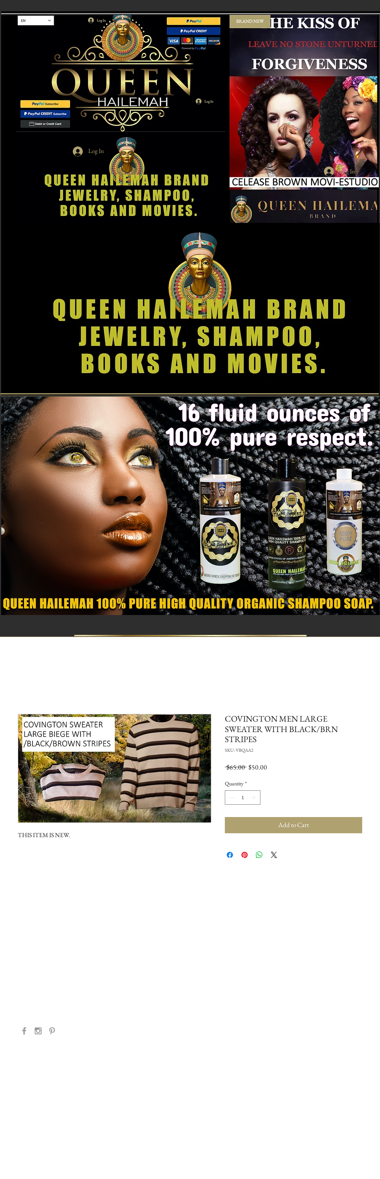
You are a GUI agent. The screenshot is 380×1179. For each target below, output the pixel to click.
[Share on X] (274, 855)
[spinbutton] (243, 797)
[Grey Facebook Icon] (24, 1031)
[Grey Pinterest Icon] (52, 1031)
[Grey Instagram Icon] (38, 1031)
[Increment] (254, 797)
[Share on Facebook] (230, 855)
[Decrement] (231, 797)
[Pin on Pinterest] (244, 855)
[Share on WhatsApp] (259, 855)
